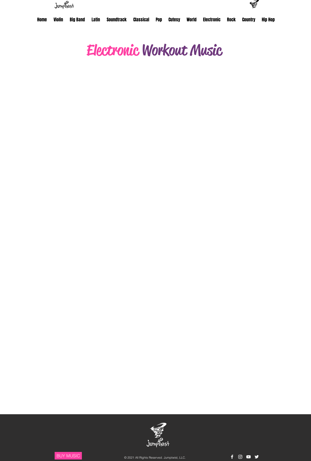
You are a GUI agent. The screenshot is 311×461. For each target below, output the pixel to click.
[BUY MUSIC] (68, 455)
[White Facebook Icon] (232, 456)
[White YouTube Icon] (248, 456)
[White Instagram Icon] (240, 456)
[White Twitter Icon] (256, 456)
